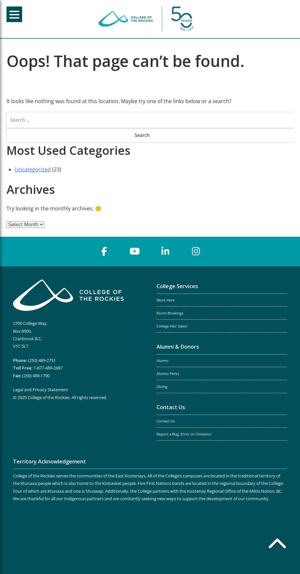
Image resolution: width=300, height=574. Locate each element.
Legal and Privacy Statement (40, 390)
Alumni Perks (168, 373)
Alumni (163, 360)
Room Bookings (170, 313)
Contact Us (171, 407)
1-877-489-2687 (48, 368)
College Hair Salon (172, 326)
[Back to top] (277, 544)
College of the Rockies (147, 19)
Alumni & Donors (178, 346)
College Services (177, 286)
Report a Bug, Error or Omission (184, 434)
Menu (14, 14)
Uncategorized (33, 169)
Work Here (166, 300)
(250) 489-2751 (42, 360)
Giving (162, 386)
